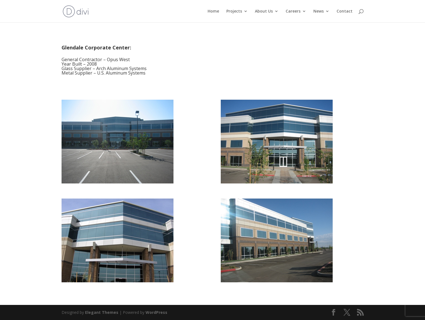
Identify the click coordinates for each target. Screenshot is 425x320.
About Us (264, 11)
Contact (345, 11)
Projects (234, 11)
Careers (293, 11)
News (318, 11)
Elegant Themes (101, 312)
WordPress (156, 312)
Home (213, 11)
